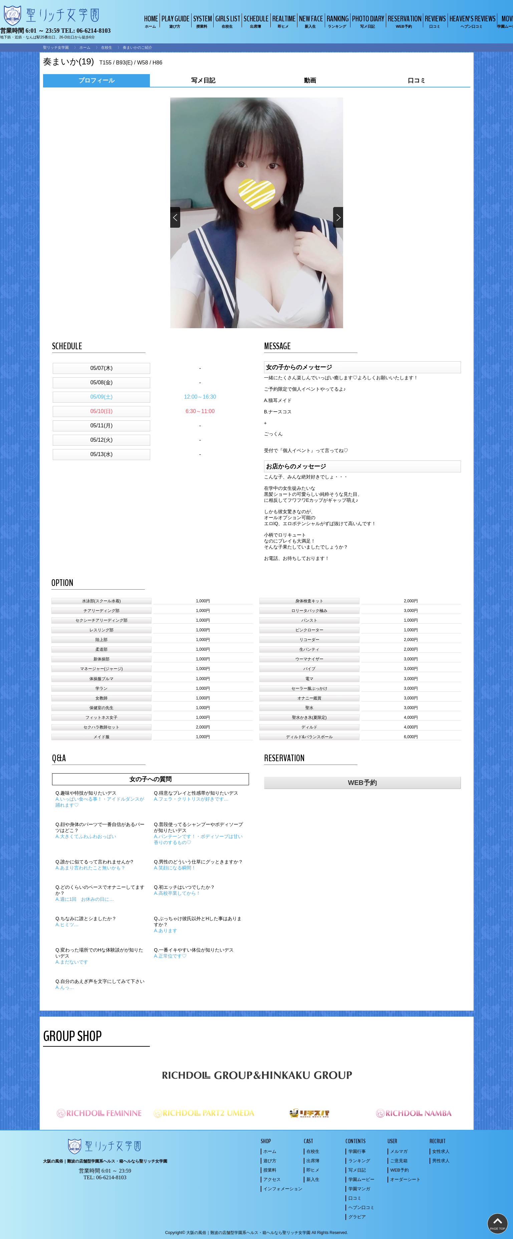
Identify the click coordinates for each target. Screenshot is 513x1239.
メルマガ (399, 1151)
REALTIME (283, 21)
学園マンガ (359, 1188)
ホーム (84, 47)
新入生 (312, 1179)
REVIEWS (434, 21)
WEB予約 (362, 782)
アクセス (272, 1179)
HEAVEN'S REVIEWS (472, 21)
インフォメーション (282, 1188)
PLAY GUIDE (175, 21)
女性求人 (441, 1151)
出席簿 (312, 1160)
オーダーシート (405, 1179)
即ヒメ (312, 1170)
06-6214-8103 (93, 30)
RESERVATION (404, 21)
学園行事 (357, 1151)
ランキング (359, 1160)
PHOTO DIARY (367, 21)
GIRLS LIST (227, 21)
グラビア (357, 1216)
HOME (150, 21)
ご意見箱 (399, 1160)
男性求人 (441, 1160)
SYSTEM (202, 21)
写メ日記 (357, 1170)
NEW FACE (310, 21)
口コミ (354, 1198)
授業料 (269, 1170)
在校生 (106, 47)
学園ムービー (361, 1179)
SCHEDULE (255, 21)
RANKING (337, 21)
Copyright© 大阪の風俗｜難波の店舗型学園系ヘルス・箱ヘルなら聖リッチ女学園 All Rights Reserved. (256, 1232)
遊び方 (269, 1160)
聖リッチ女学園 (56, 47)
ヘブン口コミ (361, 1207)
